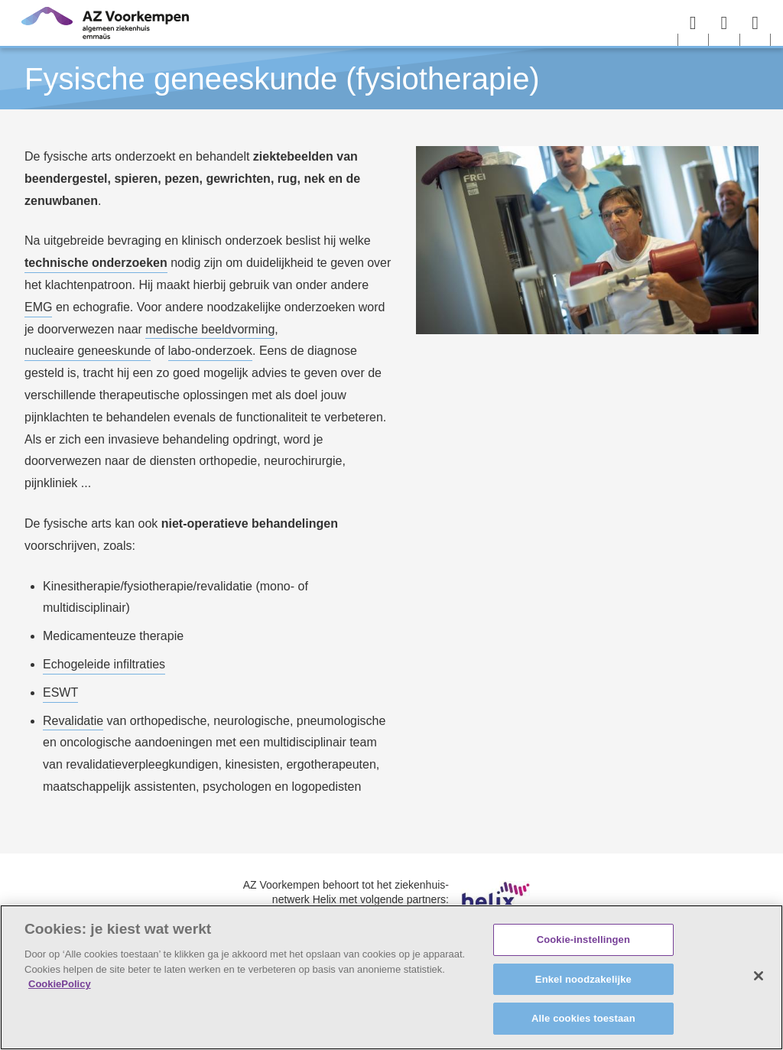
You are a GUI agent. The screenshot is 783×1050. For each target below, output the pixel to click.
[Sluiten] (758, 976)
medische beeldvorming (210, 329)
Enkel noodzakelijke (583, 979)
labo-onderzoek (210, 350)
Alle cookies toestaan (583, 1018)
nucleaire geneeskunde (87, 350)
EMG (38, 307)
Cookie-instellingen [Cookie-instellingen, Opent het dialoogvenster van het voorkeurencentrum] (583, 939)
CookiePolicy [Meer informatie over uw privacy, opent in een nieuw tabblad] (59, 984)
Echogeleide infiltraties (104, 664)
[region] (391, 977)
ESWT (60, 692)
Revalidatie (73, 720)
